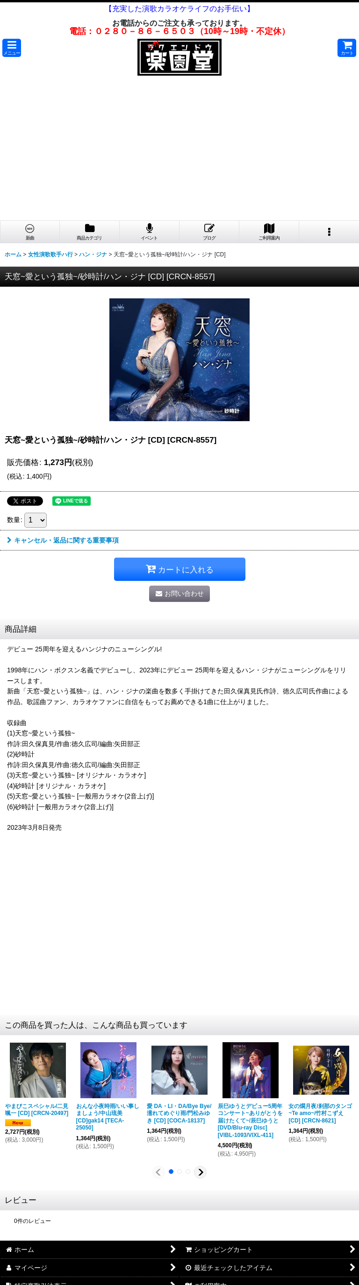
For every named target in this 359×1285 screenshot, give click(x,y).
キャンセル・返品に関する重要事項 (63, 540)
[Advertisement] (179, 150)
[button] (11, 48)
